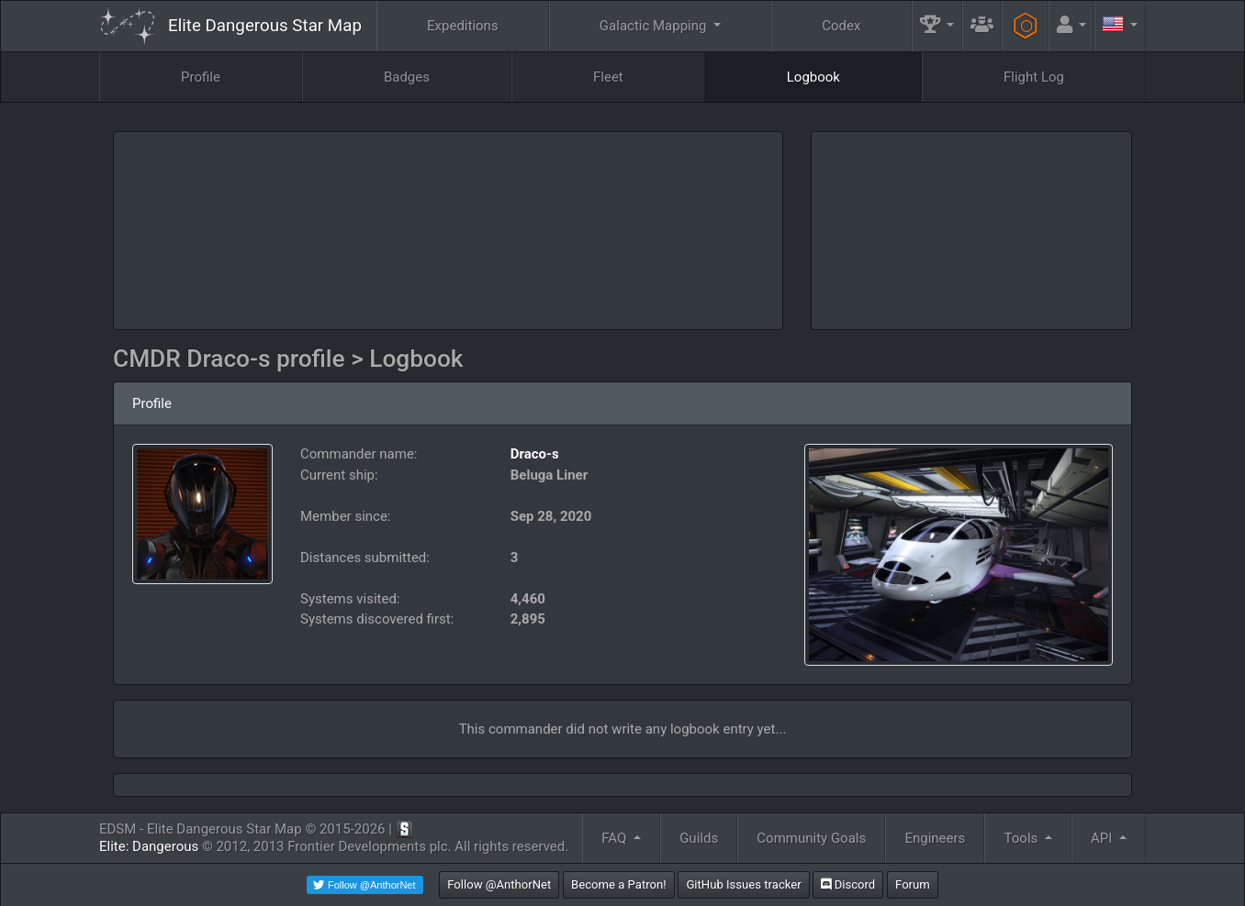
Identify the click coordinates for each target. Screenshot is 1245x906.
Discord (848, 884)
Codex (841, 25)
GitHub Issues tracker (743, 884)
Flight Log (1034, 77)
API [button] (1103, 838)
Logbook (813, 77)
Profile (200, 77)
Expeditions (463, 25)
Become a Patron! (619, 884)
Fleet (608, 77)
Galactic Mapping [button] (655, 25)
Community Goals (811, 838)
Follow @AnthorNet (499, 884)
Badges (407, 77)
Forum (912, 884)
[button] (937, 26)
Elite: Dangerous (148, 846)
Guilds (698, 838)
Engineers (934, 838)
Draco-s (534, 454)
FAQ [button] (615, 838)
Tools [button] (1022, 838)
